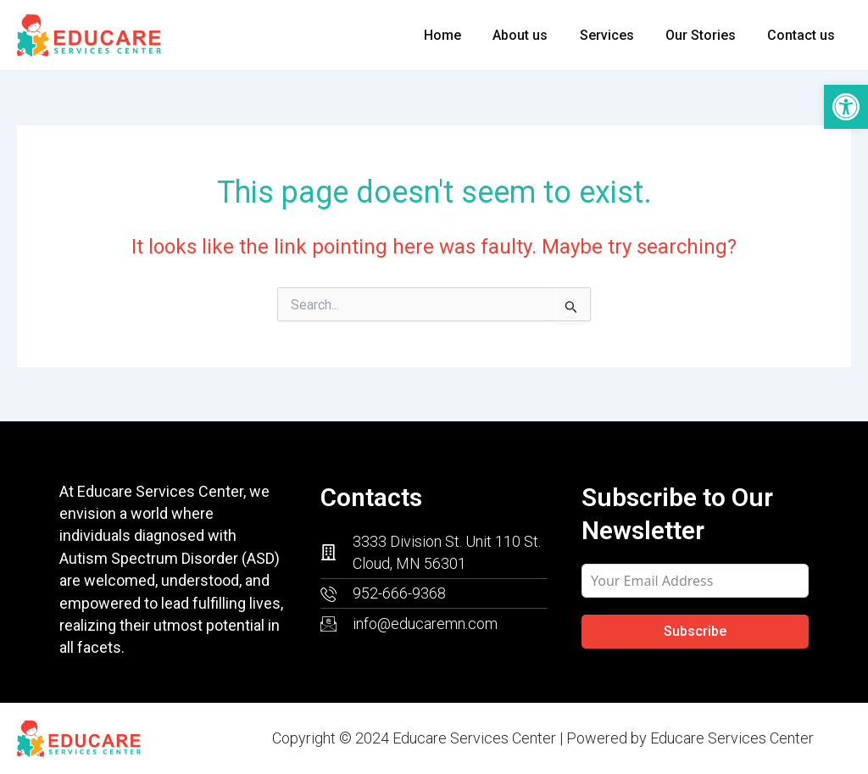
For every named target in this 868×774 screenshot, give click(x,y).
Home (462, 35)
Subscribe (695, 631)
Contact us (803, 35)
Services (618, 35)
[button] (846, 107)
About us (536, 35)
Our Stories (707, 35)
